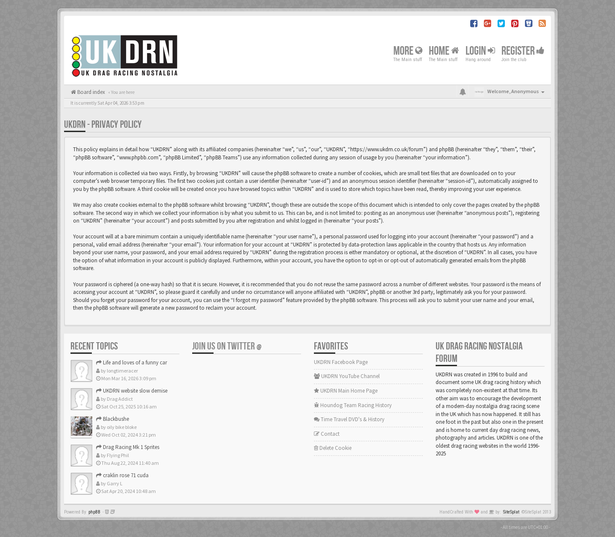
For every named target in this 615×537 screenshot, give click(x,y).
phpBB (94, 512)
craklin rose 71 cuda (122, 475)
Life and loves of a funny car (131, 362)
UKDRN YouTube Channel (347, 376)
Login (480, 51)
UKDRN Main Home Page (346, 390)
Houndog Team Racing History (353, 405)
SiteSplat (511, 512)
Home (444, 51)
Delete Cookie (332, 448)
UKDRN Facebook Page (341, 362)
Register (523, 51)
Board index (90, 92)
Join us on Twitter (226, 346)
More (407, 51)
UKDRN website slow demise (131, 390)
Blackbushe (112, 419)
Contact (327, 433)
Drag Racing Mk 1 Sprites (127, 447)
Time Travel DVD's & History (349, 419)
